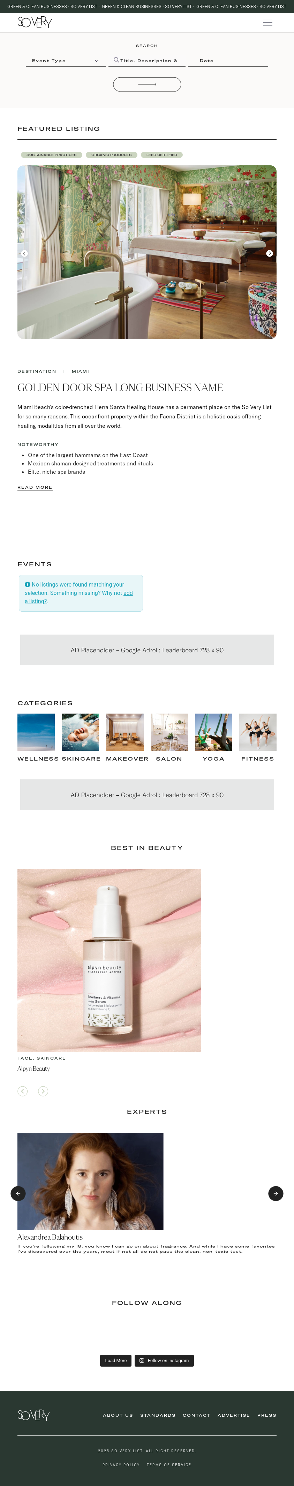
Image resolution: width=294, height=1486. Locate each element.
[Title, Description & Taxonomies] (146, 61)
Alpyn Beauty (33, 1069)
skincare (81, 759)
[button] (51, 155)
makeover (127, 759)
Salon (169, 759)
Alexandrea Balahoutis (50, 1237)
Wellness (38, 759)
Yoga (214, 759)
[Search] (147, 84)
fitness (257, 759)
